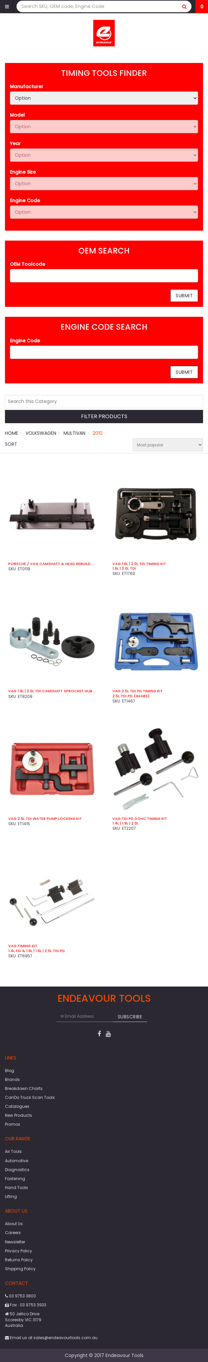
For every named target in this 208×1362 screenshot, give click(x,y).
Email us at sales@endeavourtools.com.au (51, 1337)
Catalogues (17, 1106)
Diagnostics (17, 1169)
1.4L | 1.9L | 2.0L (125, 823)
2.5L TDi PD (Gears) (130, 696)
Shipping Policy (20, 1269)
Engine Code (25, 200)
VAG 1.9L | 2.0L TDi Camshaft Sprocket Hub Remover (52, 691)
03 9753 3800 (20, 1296)
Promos (12, 1124)
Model (17, 115)
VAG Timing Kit (22, 945)
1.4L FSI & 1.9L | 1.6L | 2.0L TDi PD (36, 950)
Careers (13, 1232)
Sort (11, 444)
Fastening (15, 1178)
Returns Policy (19, 1260)
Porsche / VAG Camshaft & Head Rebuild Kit (52, 563)
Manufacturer (26, 86)
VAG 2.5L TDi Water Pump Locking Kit (45, 818)
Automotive (16, 1160)
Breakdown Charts (24, 1088)
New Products (18, 1115)
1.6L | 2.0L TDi (124, 568)
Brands (12, 1079)
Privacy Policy (18, 1251)
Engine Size (23, 172)
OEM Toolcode (27, 264)
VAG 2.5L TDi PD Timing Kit (137, 691)
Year (15, 143)
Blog (9, 1070)
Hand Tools (16, 1187)
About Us (14, 1223)
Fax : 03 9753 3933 (25, 1305)
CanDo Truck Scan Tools (30, 1097)
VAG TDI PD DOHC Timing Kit (139, 818)
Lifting (11, 1196)
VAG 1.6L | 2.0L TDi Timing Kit (139, 563)
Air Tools (13, 1151)
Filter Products (104, 416)
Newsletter (15, 1242)
